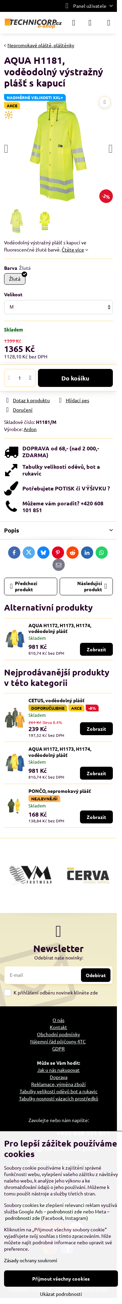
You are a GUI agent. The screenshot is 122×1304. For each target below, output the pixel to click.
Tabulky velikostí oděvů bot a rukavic (59, 1091)
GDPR (58, 1048)
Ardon (30, 429)
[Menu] (109, 23)
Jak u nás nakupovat (58, 1070)
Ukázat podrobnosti (61, 1294)
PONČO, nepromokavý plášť (59, 791)
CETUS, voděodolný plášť (56, 700)
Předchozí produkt (24, 586)
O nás (58, 1020)
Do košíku (75, 378)
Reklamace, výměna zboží (58, 1084)
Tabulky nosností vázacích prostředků (58, 1098)
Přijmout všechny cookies (61, 1278)
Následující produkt (92, 586)
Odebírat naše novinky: (58, 957)
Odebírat (96, 975)
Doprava (58, 1077)
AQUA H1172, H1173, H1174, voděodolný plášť (59, 628)
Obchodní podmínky (58, 1034)
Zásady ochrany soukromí (30, 1260)
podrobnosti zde (64, 1211)
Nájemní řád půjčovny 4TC (58, 1041)
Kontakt (58, 1027)
